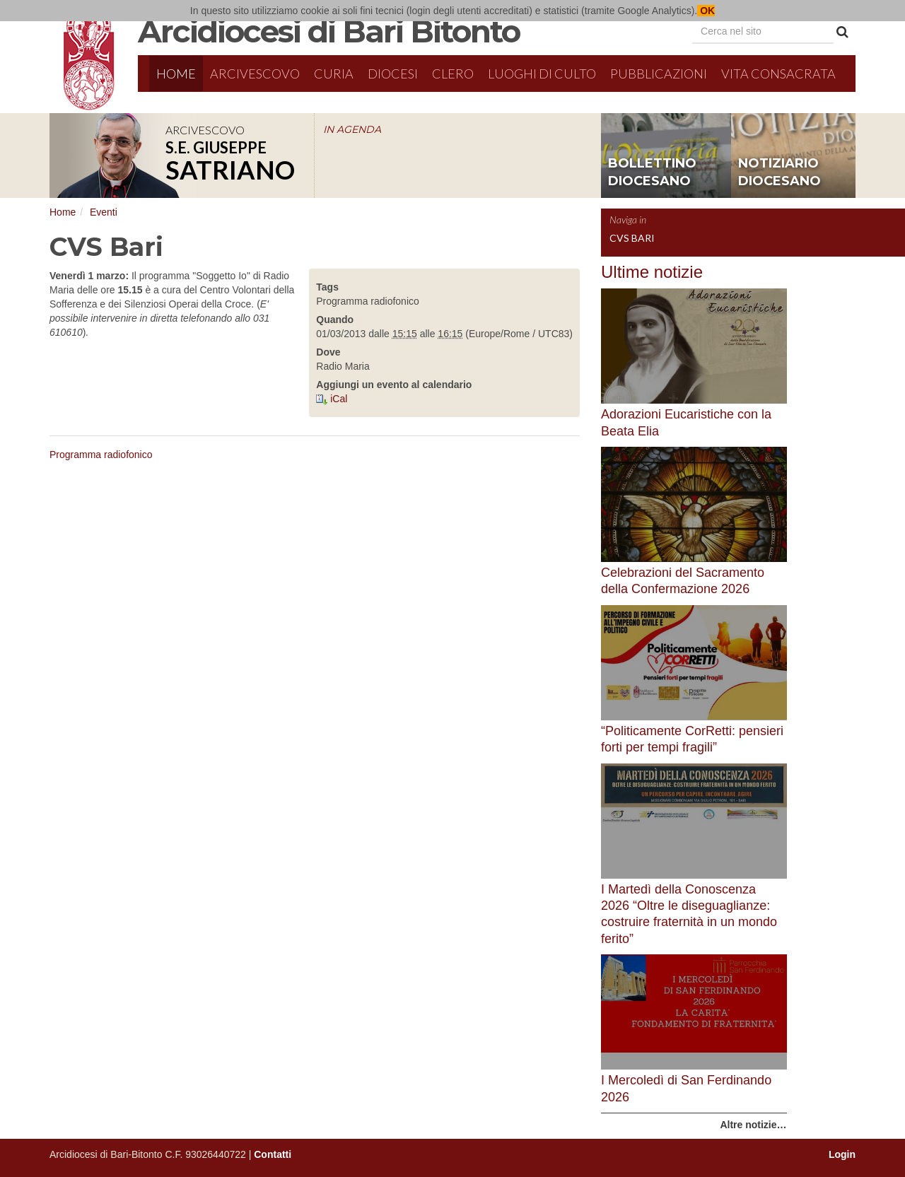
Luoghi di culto (542, 73)
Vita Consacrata (778, 73)
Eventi (103, 212)
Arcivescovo (255, 73)
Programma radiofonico (101, 454)
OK (706, 10)
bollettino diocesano (652, 172)
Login (842, 1154)
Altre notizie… (753, 1124)
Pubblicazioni (658, 73)
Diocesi (393, 73)
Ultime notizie (652, 271)
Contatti (272, 1154)
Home (176, 73)
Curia (334, 73)
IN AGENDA (352, 129)
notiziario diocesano (779, 172)
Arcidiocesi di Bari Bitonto (329, 31)
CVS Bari (632, 238)
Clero (453, 73)
